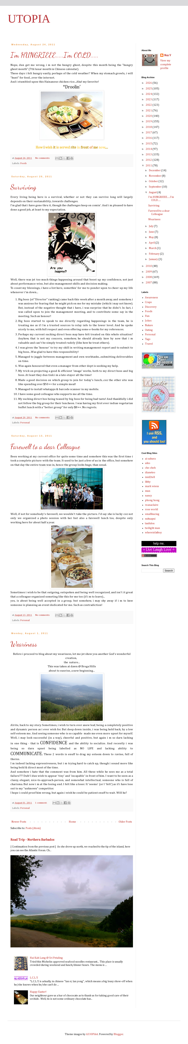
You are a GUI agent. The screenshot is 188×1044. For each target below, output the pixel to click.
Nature (149, 325)
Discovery (151, 307)
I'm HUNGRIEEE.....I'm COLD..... (54, 55)
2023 (149, 99)
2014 (149, 149)
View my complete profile (165, 64)
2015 (149, 143)
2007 (149, 282)
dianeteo (150, 472)
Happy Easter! (38, 992)
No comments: (42, 158)
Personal (25, 422)
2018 (149, 127)
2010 (149, 266)
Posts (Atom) (33, 828)
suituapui (150, 518)
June (152, 232)
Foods (23, 163)
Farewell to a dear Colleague (45, 446)
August (153, 192)
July (151, 226)
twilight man (152, 528)
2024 (149, 94)
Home (72, 821)
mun (147, 491)
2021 (149, 110)
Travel (149, 343)
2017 (149, 132)
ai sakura (150, 458)
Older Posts (125, 821)
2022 (149, 105)
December (155, 170)
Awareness (151, 297)
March (153, 248)
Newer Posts (18, 821)
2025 (149, 88)
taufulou (149, 523)
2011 (149, 165)
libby (148, 482)
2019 (149, 121)
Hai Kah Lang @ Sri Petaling (46, 958)
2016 (149, 138)
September (155, 186)
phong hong (152, 500)
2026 (149, 83)
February (154, 253)
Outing (149, 330)
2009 (149, 271)
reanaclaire (151, 505)
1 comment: (41, 803)
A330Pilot (92, 1034)
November (155, 176)
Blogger (118, 1034)
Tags (147, 339)
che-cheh (150, 468)
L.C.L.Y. (34, 977)
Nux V (167, 55)
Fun (147, 316)
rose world (151, 509)
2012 (149, 160)
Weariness (23, 644)
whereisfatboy (153, 532)
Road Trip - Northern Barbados (32, 839)
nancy (148, 495)
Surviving (23, 187)
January (154, 259)
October (154, 181)
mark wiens (152, 486)
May (151, 237)
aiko (147, 463)
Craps (148, 302)
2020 (149, 116)
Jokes (148, 320)
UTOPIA (29, 18)
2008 (149, 277)
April (152, 242)
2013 (149, 154)
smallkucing (152, 514)
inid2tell (150, 477)
